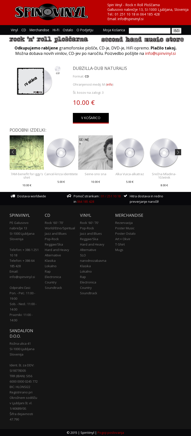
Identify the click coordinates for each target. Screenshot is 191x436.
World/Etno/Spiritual (60, 228)
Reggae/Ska (54, 244)
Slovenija (16, 239)
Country (51, 282)
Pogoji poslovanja (110, 432)
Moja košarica (114, 30)
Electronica (53, 277)
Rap (48, 271)
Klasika (50, 260)
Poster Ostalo (125, 233)
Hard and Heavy (57, 250)
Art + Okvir (122, 239)
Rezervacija (124, 222)
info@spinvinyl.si (130, 18)
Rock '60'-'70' (54, 222)
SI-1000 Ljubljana (22, 233)
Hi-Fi (56, 30)
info (109, 84)
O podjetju (85, 30)
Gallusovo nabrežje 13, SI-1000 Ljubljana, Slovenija (148, 9)
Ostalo (68, 30)
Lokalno (51, 266)
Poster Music (124, 228)
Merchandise (39, 30)
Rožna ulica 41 (20, 343)
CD (23, 30)
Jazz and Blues (56, 233)
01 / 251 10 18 (110, 196)
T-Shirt (120, 244)
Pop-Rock (52, 239)
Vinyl (14, 30)
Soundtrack (53, 287)
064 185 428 (150, 14)
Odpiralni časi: (20, 287)
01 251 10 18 (125, 14)
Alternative (53, 255)
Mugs (119, 250)
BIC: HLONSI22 (20, 387)
